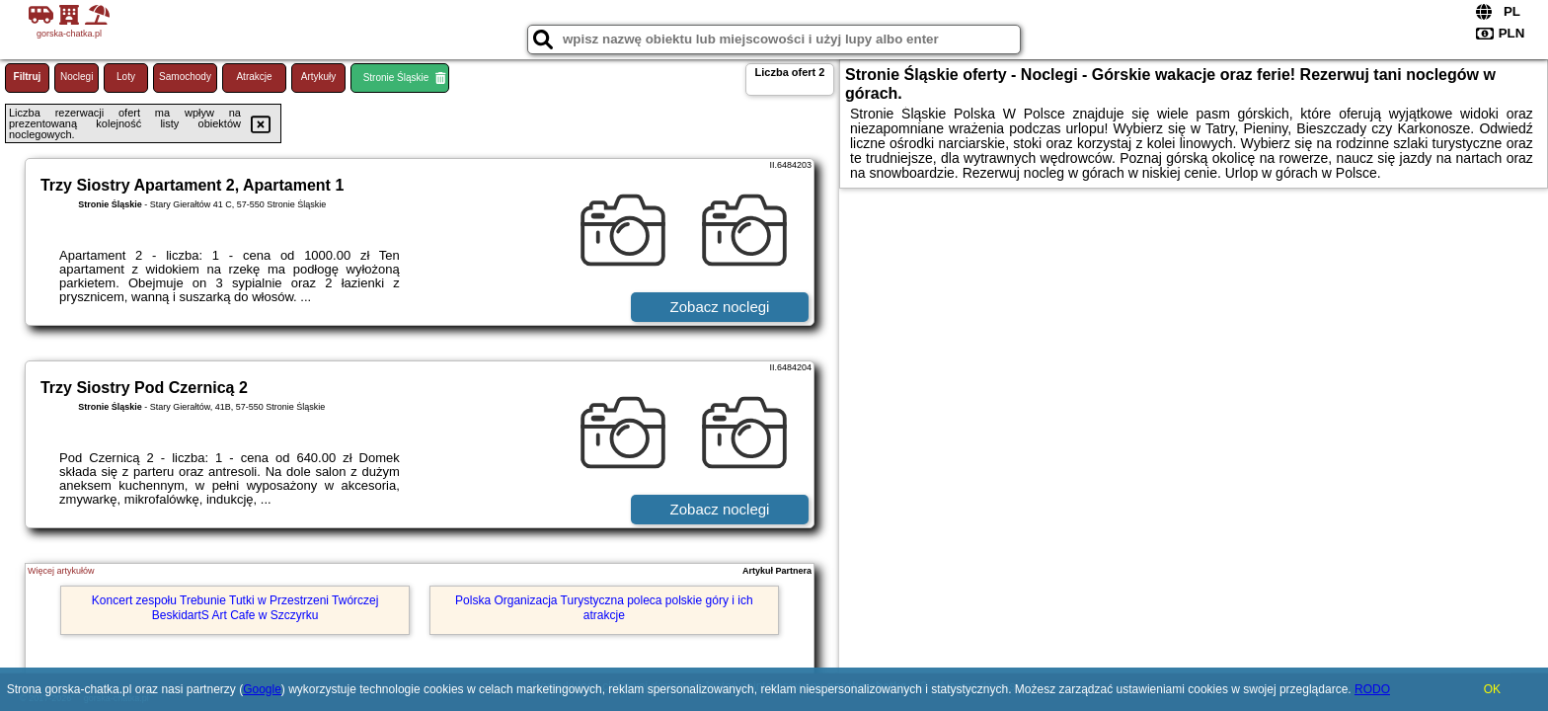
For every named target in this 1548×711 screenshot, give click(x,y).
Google (262, 689)
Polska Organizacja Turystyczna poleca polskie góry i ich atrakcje (603, 607)
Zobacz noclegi (720, 306)
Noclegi (76, 76)
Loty (125, 76)
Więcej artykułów (61, 571)
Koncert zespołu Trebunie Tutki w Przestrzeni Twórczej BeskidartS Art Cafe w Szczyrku (235, 607)
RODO (1372, 689)
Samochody (185, 76)
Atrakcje (253, 76)
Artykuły (319, 76)
